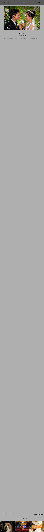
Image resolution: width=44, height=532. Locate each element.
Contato (39, 2)
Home (23, 2)
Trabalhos (28, 2)
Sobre (34, 2)
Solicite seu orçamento (38, 514)
